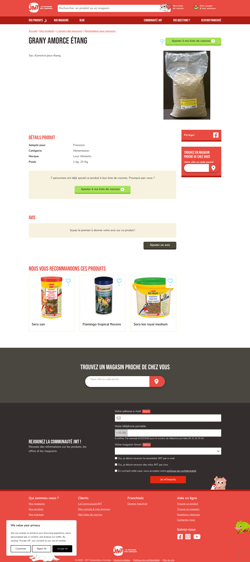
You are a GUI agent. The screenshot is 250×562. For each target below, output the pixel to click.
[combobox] (114, 8)
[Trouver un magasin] (214, 168)
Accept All (62, 549)
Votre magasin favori (128, 444)
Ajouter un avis (160, 245)
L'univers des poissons (69, 31)
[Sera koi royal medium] (153, 303)
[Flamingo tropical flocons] (102, 303)
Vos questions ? (181, 20)
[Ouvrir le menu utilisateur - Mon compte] (210, 8)
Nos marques (36, 514)
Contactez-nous (186, 520)
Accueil (33, 31)
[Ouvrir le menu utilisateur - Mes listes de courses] (186, 8)
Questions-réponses (188, 514)
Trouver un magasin (188, 509)
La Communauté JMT (90, 504)
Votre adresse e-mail (128, 411)
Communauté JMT (153, 20)
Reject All (41, 549)
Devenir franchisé (211, 20)
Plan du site (168, 560)
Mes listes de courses (90, 514)
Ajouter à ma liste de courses (193, 41)
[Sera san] (51, 303)
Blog (82, 20)
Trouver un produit (187, 504)
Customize (20, 549)
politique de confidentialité (181, 471)
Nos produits (46, 31)
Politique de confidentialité (146, 560)
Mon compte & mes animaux (94, 509)
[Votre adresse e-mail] (168, 418)
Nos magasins (61, 20)
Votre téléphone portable (130, 426)
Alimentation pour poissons (100, 31)
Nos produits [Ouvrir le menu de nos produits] (36, 20)
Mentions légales (122, 560)
